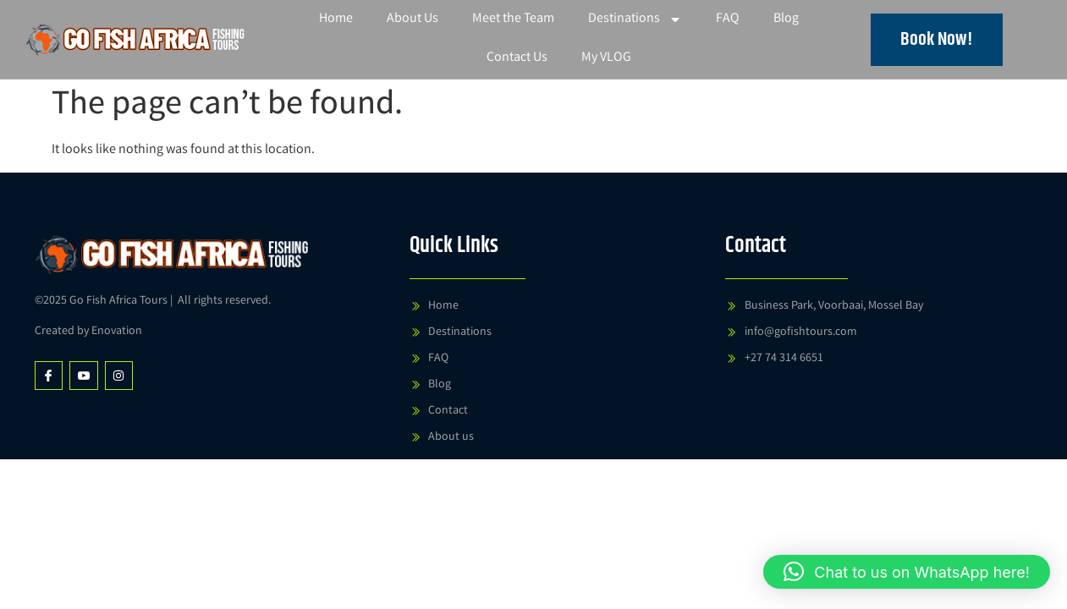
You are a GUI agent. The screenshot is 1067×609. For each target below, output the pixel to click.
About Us (412, 19)
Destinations (635, 19)
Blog (786, 19)
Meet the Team (513, 19)
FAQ (728, 19)
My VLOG (606, 58)
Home (336, 19)
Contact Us (517, 58)
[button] (906, 572)
